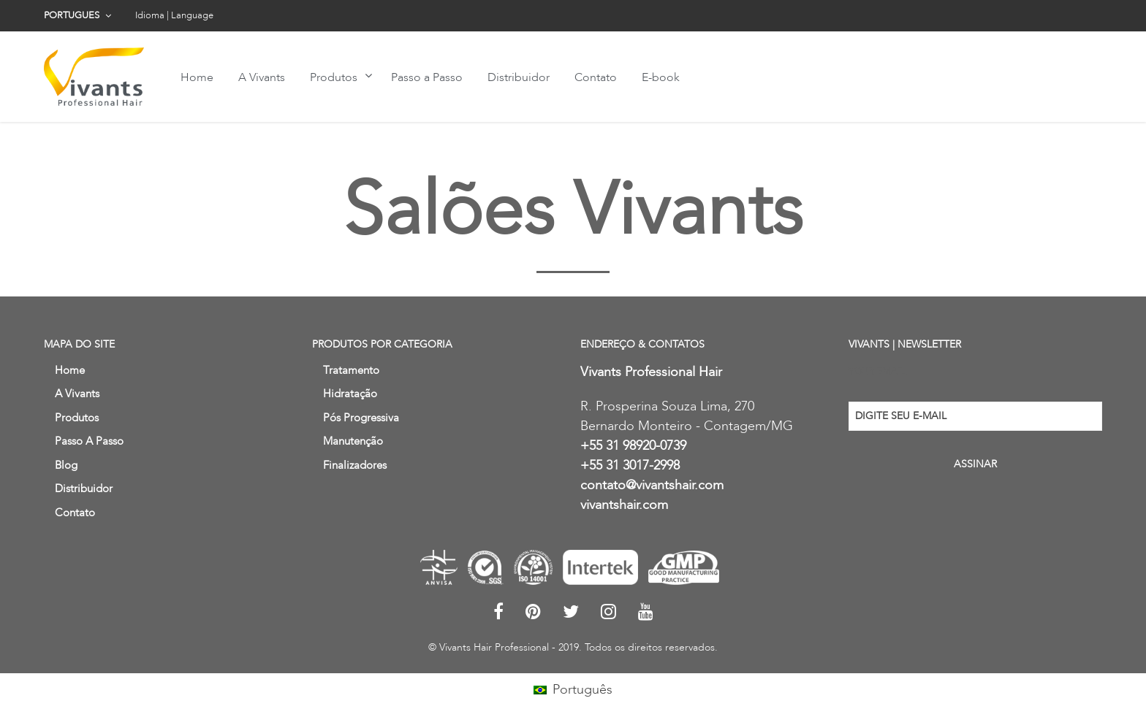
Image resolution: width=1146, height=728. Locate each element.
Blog (66, 465)
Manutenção (353, 441)
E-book (661, 77)
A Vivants (261, 77)
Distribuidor (518, 77)
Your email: (878, 371)
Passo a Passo (427, 77)
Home (197, 77)
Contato (595, 77)
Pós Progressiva (361, 417)
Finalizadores (355, 465)
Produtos (333, 77)
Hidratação (350, 393)
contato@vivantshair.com (652, 485)
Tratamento (351, 370)
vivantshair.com (624, 505)
